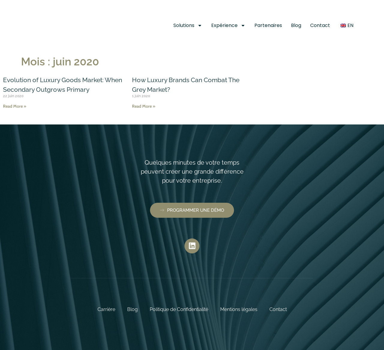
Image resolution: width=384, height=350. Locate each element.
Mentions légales (238, 309)
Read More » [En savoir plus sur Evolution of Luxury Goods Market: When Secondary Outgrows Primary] (14, 115)
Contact (320, 25)
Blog (296, 25)
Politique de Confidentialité (179, 309)
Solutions (187, 25)
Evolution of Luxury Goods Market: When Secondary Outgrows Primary (60, 89)
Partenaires (268, 25)
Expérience (228, 25)
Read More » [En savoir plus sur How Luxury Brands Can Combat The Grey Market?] (143, 106)
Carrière (106, 309)
